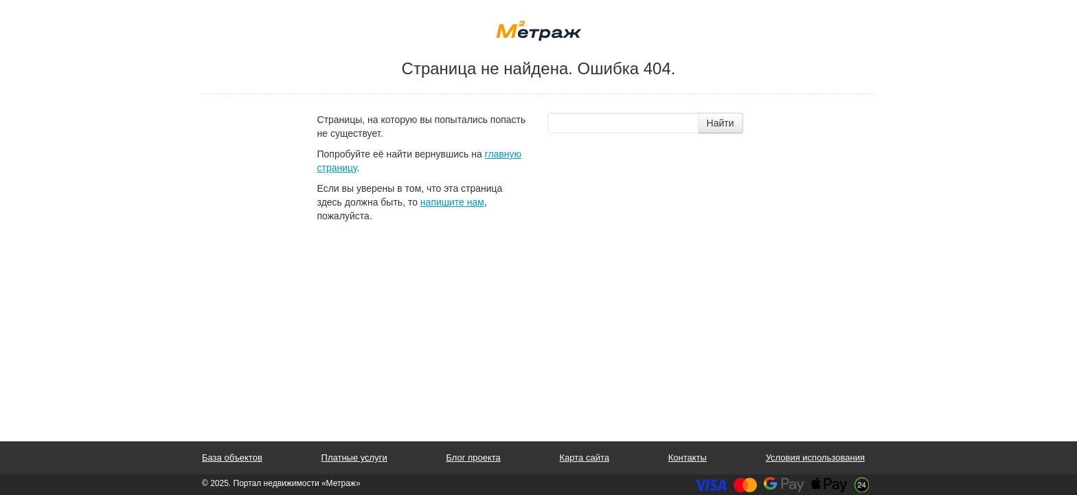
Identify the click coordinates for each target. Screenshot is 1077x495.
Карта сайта (584, 457)
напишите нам (452, 202)
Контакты (687, 457)
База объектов (232, 457)
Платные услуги (354, 457)
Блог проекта (473, 457)
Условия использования (815, 457)
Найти (720, 123)
